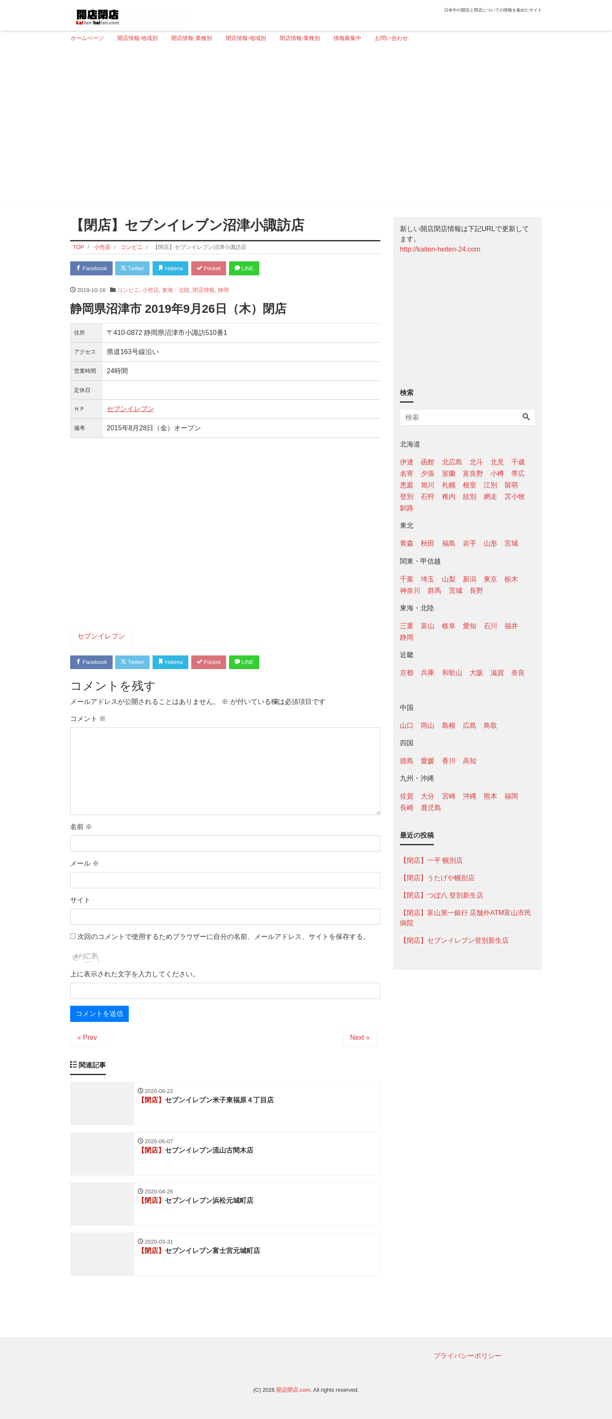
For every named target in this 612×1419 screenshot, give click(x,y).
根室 (469, 485)
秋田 (427, 543)
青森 (407, 543)
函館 (427, 462)
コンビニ (128, 290)
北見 (497, 462)
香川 (449, 760)
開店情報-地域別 (137, 38)
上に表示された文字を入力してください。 (134, 974)
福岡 (511, 796)
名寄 (407, 473)
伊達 (407, 462)
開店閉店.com (293, 1390)
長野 (476, 590)
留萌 (511, 485)
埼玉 (427, 579)
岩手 (469, 543)
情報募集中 (347, 38)
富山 (427, 625)
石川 (490, 625)
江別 (490, 485)
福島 (449, 543)
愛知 (469, 625)
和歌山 (452, 672)
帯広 (518, 473)
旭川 (427, 485)
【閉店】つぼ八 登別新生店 (441, 895)
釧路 (407, 508)
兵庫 (427, 672)
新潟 (469, 579)
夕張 (427, 473)
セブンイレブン (130, 408)
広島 (469, 725)
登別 (407, 496)
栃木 (511, 579)
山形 (490, 543)
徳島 (407, 760)
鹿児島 (431, 807)
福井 (511, 625)
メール (84, 863)
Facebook (91, 268)
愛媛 (427, 760)
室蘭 (449, 473)
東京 (490, 579)
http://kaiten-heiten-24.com (440, 249)
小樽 (497, 473)
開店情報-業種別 (191, 38)
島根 (449, 725)
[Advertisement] (303, 126)
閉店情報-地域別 (246, 38)
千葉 (407, 579)
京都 (407, 672)
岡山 (427, 725)
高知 (469, 760)
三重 (407, 625)
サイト (80, 900)
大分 (427, 796)
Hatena (170, 268)
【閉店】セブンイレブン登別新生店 (454, 940)
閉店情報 (204, 290)
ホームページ (87, 38)
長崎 (407, 807)
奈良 (518, 672)
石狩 (427, 496)
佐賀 (407, 796)
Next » (360, 1037)
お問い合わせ (391, 38)
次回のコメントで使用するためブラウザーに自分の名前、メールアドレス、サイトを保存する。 (223, 936)
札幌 (449, 485)
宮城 (511, 543)
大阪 (476, 672)
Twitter (132, 268)
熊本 (490, 796)
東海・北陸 (176, 290)
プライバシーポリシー (468, 1355)
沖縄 (469, 796)
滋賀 (497, 672)
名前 (81, 826)
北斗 (476, 462)
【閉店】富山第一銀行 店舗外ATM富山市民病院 (465, 918)
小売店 (150, 290)
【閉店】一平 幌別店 (431, 860)
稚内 (449, 496)
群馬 (434, 590)
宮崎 (449, 796)
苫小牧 (514, 496)
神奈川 (410, 590)
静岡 (223, 290)
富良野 (473, 473)
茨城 (455, 590)
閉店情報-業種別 (300, 38)
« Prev (87, 1037)
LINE (244, 268)
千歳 (518, 462)
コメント (88, 718)
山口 (407, 725)
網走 (490, 496)
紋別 (469, 496)
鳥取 (490, 725)
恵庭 (407, 485)
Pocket (209, 268)
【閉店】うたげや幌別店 (437, 877)
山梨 (449, 579)
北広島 (452, 462)
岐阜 (449, 625)
